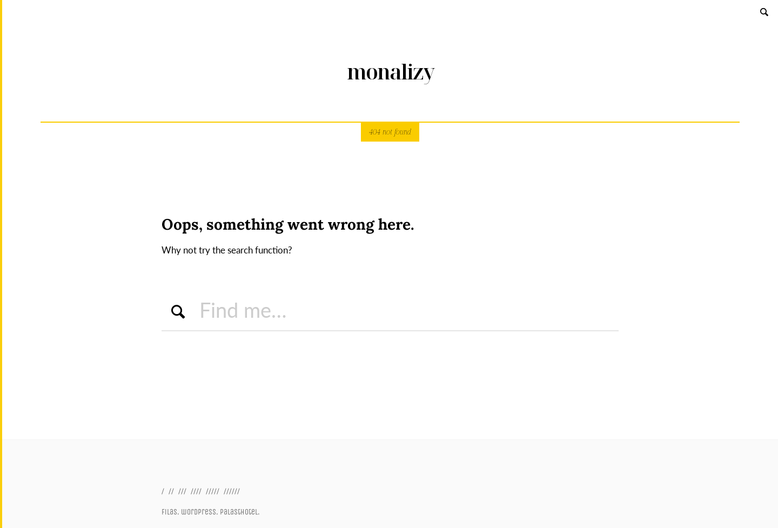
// (171, 491)
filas (169, 512)
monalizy (390, 71)
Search (765, 11)
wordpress (198, 512)
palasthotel (239, 512)
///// (212, 491)
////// (232, 491)
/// (182, 491)
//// (196, 491)
